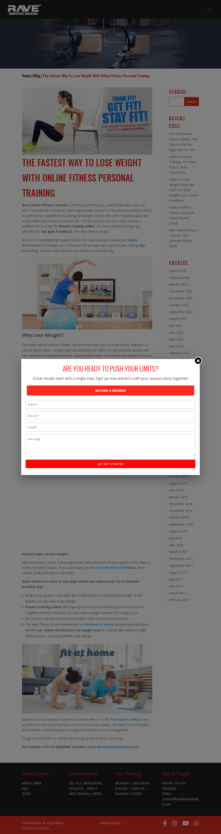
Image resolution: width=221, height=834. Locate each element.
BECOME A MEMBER (110, 390)
